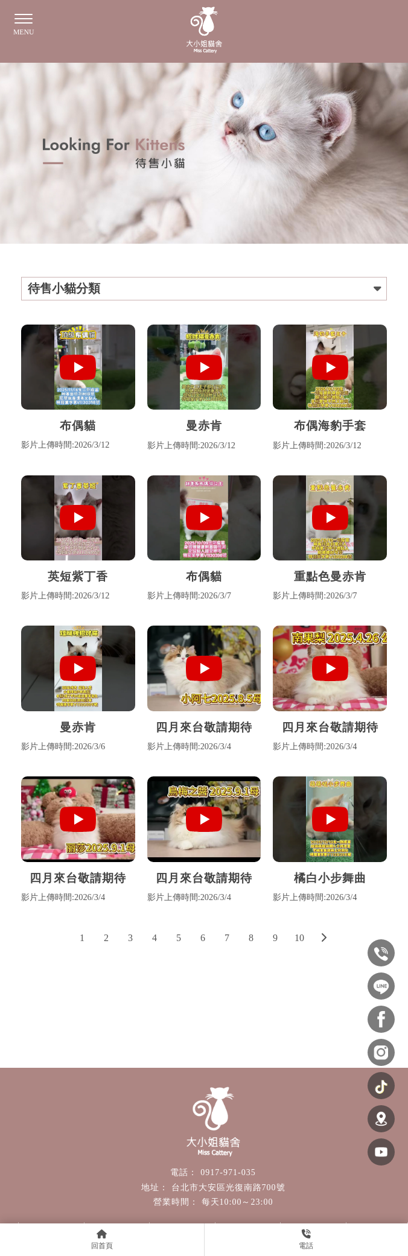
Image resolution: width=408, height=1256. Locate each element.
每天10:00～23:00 (237, 1202)
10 (299, 938)
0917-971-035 (227, 1172)
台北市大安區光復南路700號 (228, 1187)
